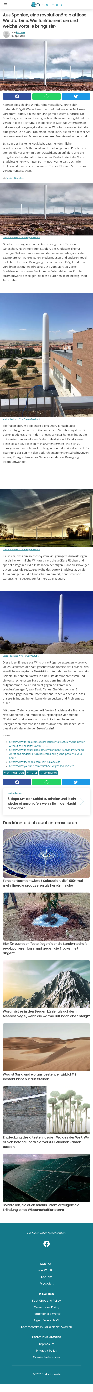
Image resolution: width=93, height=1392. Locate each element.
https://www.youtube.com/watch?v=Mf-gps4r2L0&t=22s (41, 766)
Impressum (46, 1344)
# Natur (32, 773)
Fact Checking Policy (46, 1301)
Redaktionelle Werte (46, 1314)
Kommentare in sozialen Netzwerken (46, 1327)
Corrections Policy (46, 1307)
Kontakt (46, 1277)
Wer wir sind (46, 1270)
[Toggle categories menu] (5, 4)
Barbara (20, 32)
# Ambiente (48, 773)
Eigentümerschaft (46, 1320)
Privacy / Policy (46, 1351)
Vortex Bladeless (15, 178)
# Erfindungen (14, 773)
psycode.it (47, 1283)
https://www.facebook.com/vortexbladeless (34, 762)
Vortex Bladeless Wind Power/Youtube (21, 655)
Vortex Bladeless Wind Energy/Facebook (21, 237)
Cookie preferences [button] (46, 1357)
